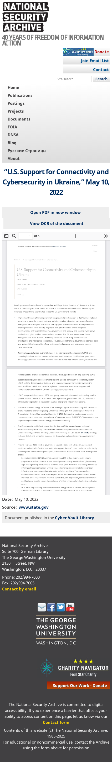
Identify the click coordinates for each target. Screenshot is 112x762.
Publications (20, 95)
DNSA (13, 134)
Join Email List (95, 60)
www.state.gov (34, 507)
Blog (12, 142)
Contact (101, 69)
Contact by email (19, 588)
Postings (16, 103)
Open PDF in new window (55, 212)
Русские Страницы (27, 150)
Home (13, 87)
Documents (19, 119)
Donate (101, 51)
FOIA (12, 126)
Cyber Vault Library (74, 517)
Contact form (56, 722)
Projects (16, 111)
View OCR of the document (57, 223)
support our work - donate (80, 685)
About (14, 158)
